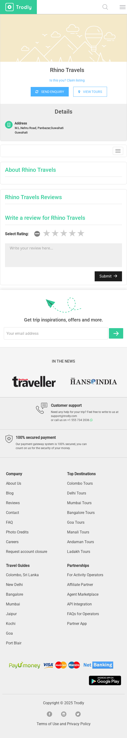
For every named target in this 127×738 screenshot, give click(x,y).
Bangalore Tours (81, 512)
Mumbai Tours (79, 503)
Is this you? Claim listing (67, 80)
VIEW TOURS (90, 92)
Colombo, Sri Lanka (22, 575)
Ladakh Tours (78, 551)
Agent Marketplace (82, 594)
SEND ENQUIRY (49, 92)
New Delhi (14, 584)
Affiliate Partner (80, 584)
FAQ (9, 522)
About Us (13, 483)
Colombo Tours (80, 483)
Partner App (77, 623)
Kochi (10, 623)
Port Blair (13, 643)
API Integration (79, 604)
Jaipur (11, 614)
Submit (108, 276)
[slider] (63, 233)
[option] (63, 50)
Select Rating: (17, 234)
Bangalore (14, 594)
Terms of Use (48, 724)
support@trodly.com (64, 416)
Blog (10, 493)
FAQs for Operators (83, 614)
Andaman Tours (80, 542)
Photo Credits (17, 532)
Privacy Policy (79, 724)
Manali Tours (78, 532)
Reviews (13, 503)
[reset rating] (37, 234)
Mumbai (13, 604)
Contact (12, 512)
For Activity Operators (85, 575)
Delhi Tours (76, 493)
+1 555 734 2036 (80, 420)
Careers (12, 542)
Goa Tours (75, 522)
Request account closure (26, 551)
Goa (9, 633)
